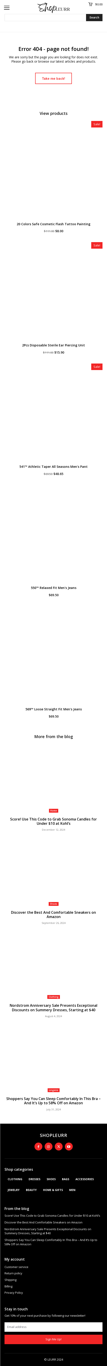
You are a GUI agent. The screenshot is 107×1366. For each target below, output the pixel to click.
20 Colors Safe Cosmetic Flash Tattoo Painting (53, 224)
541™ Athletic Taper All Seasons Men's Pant (53, 466)
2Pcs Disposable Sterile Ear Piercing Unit (53, 345)
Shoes (53, 903)
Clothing (54, 996)
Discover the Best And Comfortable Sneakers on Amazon (53, 914)
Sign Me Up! (53, 1339)
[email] (53, 1327)
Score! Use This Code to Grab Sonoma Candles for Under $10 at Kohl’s (53, 821)
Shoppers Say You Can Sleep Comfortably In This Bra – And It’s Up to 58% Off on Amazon (53, 1100)
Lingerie (53, 1090)
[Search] (94, 17)
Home (53, 810)
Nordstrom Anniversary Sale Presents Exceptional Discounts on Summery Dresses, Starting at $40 (53, 1007)
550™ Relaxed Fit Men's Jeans (53, 588)
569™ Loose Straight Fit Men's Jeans (53, 709)
